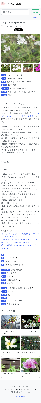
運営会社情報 (20, 396)
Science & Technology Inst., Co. (21, 389)
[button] (6, 68)
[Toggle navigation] (37, 4)
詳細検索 (36, 17)
